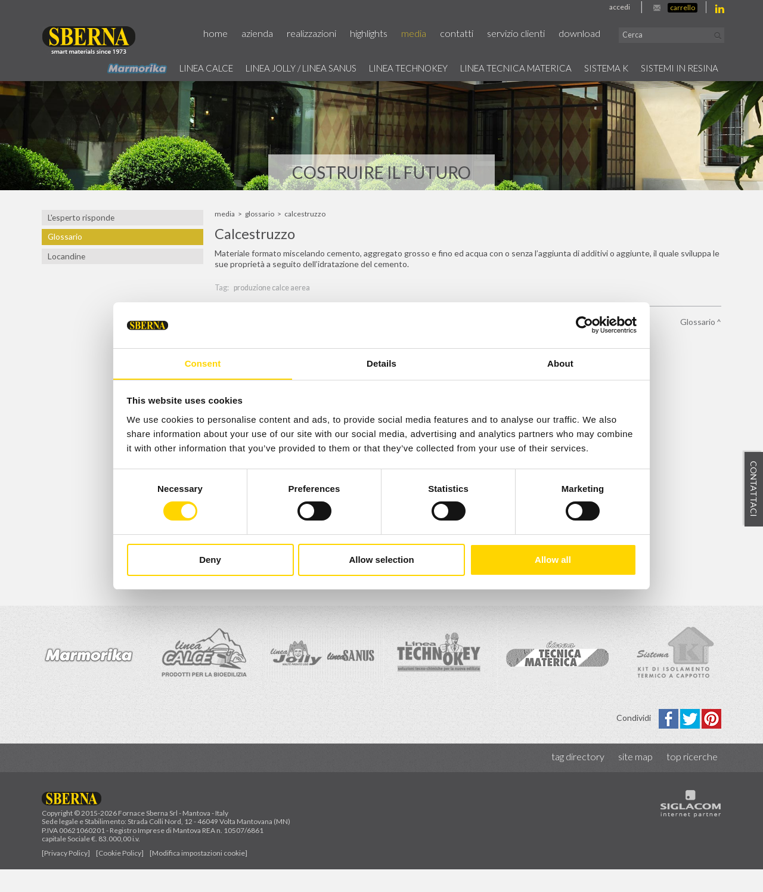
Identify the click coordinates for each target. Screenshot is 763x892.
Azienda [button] (279, 33)
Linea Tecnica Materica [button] (497, 67)
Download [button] (591, 33)
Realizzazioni (331, 33)
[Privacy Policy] (66, 875)
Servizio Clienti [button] (529, 33)
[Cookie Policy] (120, 875)
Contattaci (754, 490)
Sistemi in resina (675, 67)
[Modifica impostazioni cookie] (198, 875)
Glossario (64, 236)
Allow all (553, 560)
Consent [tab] (203, 363)
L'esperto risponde (79, 217)
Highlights (387, 33)
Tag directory (582, 779)
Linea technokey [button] (379, 67)
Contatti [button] (471, 33)
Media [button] (430, 33)
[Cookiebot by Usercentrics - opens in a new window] (584, 325)
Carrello (682, 7)
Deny (210, 560)
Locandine (65, 256)
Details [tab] (381, 363)
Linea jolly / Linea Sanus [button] (259, 67)
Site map (638, 779)
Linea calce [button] (154, 67)
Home (239, 33)
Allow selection (381, 560)
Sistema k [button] (594, 67)
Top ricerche (692, 779)
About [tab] (560, 363)
